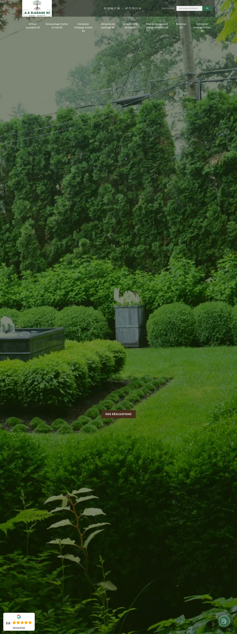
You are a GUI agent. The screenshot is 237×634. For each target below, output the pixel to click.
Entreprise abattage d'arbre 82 (202, 27)
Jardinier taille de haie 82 (130, 25)
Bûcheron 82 (181, 25)
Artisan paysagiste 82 (33, 25)
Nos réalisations (118, 414)
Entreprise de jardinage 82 (108, 25)
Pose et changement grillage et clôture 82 (157, 25)
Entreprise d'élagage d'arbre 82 (83, 27)
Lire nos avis (19, 627)
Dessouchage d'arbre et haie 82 (57, 25)
